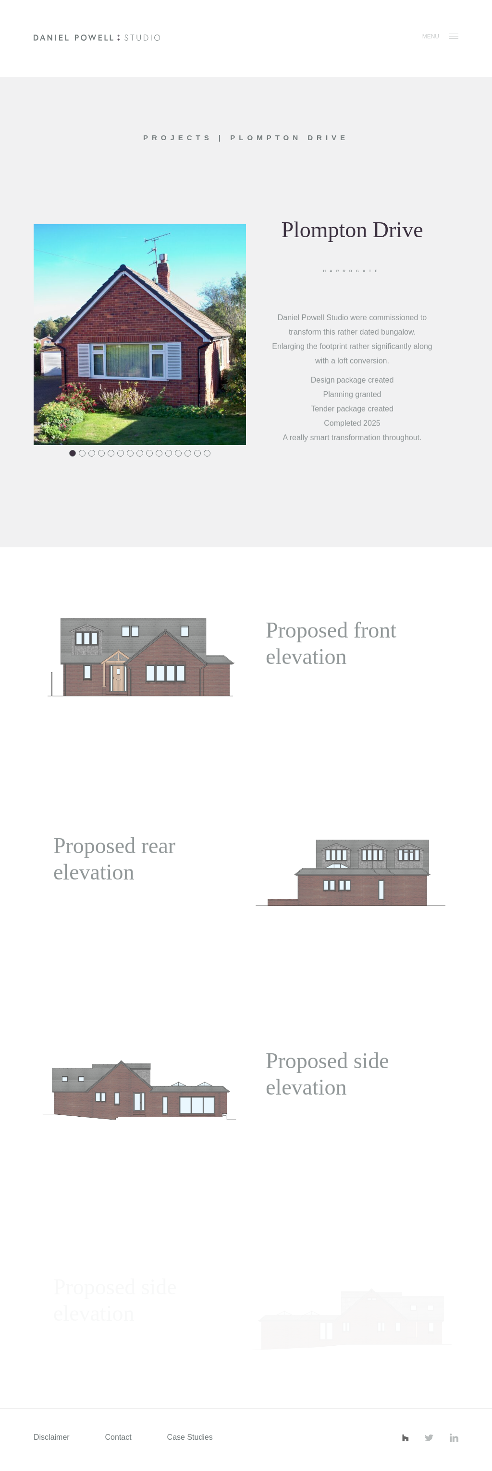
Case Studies (190, 1437)
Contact (118, 1437)
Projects (181, 137)
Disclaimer (52, 1437)
